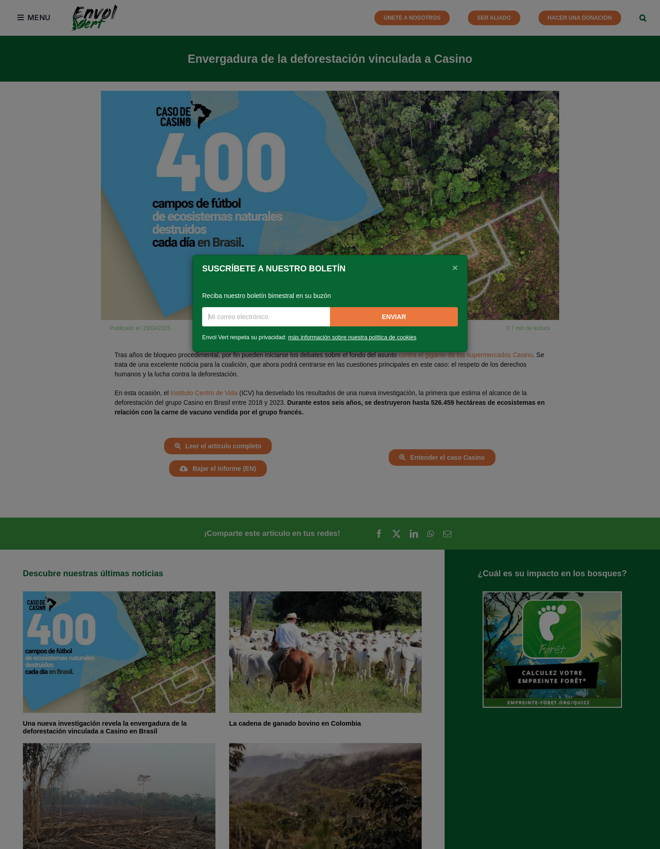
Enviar (394, 316)
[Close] (455, 267)
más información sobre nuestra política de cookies (352, 337)
